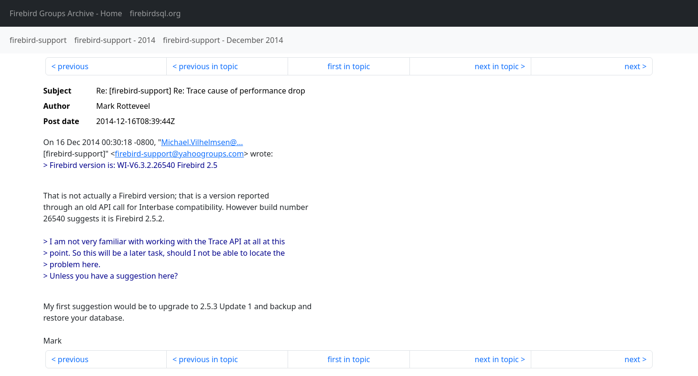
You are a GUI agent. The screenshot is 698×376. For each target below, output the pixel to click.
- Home (66, 13)
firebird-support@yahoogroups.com (179, 153)
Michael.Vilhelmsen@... (202, 142)
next (632, 66)
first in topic (348, 66)
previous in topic (208, 66)
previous (73, 66)
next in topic (496, 66)
